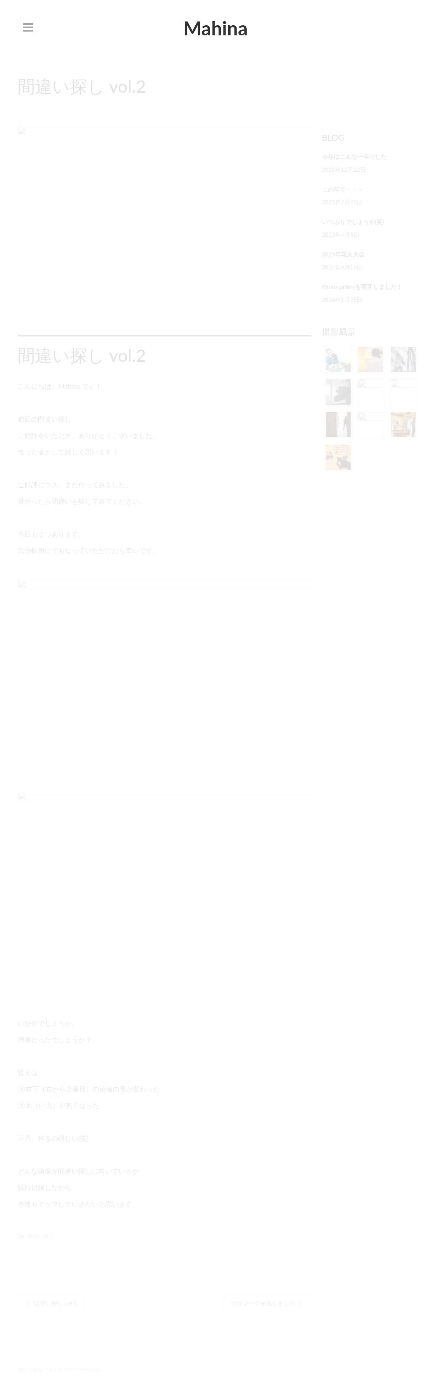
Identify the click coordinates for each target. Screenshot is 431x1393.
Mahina (215, 28)
